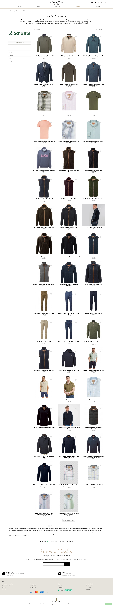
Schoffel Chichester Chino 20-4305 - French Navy (68, 313)
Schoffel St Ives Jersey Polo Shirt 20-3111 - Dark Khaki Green (69, 399)
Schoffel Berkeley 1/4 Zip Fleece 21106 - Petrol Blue (69, 285)
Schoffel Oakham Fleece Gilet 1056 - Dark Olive (69, 171)
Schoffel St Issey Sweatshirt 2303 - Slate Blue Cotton (44, 171)
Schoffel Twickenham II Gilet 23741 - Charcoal (94, 428)
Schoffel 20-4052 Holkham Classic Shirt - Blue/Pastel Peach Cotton (93, 485)
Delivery (4, 587)
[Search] (92, 2)
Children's (58, 6)
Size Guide (60, 587)
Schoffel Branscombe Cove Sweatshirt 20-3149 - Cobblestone (69, 56)
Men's (38, 6)
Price (10, 61)
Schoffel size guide (19, 42)
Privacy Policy (89, 587)
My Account (33, 584)
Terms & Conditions (68, 604)
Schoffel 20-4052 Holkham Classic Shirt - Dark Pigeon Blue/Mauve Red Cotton (69, 485)
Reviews (60, 585)
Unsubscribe (33, 587)
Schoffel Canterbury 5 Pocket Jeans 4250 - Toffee (44, 313)
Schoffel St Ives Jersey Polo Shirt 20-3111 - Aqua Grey (93, 371)
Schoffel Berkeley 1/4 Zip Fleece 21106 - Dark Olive (44, 256)
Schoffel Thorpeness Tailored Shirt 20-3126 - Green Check (44, 113)
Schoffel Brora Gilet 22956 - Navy (93, 227)
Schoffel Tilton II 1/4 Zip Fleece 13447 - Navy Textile (69, 428)
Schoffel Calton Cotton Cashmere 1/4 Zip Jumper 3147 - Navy (69, 456)
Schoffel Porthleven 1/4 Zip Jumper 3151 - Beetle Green (69, 85)
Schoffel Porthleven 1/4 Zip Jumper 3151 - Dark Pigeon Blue (93, 85)
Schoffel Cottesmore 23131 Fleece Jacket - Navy (69, 228)
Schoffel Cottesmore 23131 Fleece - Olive (44, 227)
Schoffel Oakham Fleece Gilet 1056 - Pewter (44, 284)
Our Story (97, 6)
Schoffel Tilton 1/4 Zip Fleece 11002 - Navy (44, 427)
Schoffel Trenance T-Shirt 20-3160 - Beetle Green (93, 113)
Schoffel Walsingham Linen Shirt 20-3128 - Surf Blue (93, 142)
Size (10, 58)
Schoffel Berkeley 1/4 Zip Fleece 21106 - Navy (69, 256)
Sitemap (88, 589)
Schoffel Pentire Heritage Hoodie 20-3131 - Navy (68, 371)
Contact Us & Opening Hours (9, 584)
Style (10, 52)
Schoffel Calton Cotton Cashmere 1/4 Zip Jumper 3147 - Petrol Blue (93, 456)
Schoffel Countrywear (28, 11)
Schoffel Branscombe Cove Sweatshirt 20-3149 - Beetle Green (44, 56)
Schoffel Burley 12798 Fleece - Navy (93, 284)
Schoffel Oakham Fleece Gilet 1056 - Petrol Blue (93, 256)
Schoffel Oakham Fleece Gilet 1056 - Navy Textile (44, 199)
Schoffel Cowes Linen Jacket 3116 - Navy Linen (44, 85)
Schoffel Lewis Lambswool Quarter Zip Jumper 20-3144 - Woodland (93, 342)
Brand (10, 49)
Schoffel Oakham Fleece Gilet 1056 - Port (69, 198)
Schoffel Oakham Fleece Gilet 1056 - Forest (93, 198)
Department (12, 46)
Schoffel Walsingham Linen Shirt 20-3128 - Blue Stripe (68, 142)
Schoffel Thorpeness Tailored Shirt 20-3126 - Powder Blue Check (93, 399)
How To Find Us (6, 585)
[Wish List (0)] (95, 2)
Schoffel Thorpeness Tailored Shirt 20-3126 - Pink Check (69, 113)
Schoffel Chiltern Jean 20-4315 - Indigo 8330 (69, 341)
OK (108, 604)
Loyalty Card (33, 585)
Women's (19, 6)
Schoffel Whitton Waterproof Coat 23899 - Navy (44, 456)
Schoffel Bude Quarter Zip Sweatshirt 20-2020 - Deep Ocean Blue (93, 56)
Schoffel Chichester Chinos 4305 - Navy (93, 313)
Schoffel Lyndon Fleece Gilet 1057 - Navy (44, 370)
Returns (4, 589)
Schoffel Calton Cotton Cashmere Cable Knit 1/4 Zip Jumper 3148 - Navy (44, 485)
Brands (78, 6)
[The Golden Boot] (56, 3)
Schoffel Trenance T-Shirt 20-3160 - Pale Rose (44, 141)
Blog (59, 584)
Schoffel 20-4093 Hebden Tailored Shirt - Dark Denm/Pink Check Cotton (44, 514)
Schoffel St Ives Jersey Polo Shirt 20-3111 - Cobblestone (44, 399)
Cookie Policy (89, 585)
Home (11, 11)
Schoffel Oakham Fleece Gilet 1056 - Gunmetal (93, 171)
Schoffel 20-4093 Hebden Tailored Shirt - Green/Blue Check (69, 514)
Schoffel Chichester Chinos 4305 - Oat (44, 341)
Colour (11, 55)
